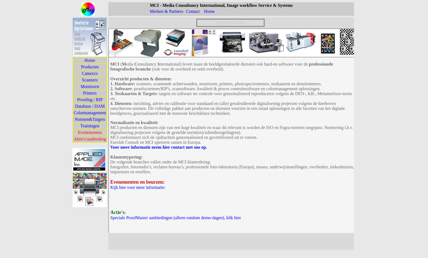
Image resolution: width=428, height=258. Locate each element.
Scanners (90, 80)
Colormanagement (90, 112)
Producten (90, 66)
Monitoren (90, 86)
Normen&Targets (90, 119)
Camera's (90, 73)
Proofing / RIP (89, 99)
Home (90, 60)
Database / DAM (90, 106)
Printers (90, 93)
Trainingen (89, 126)
